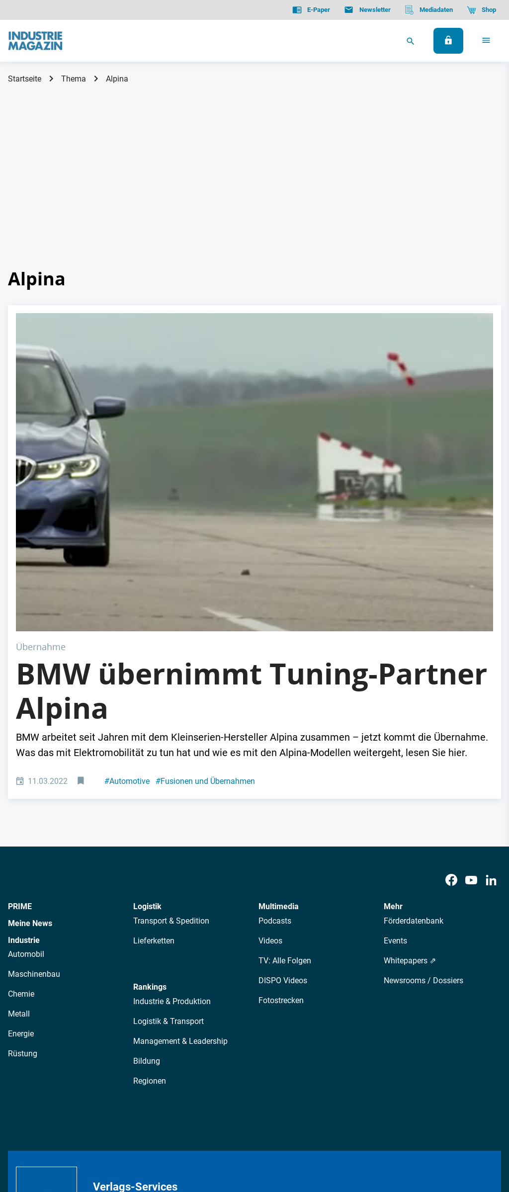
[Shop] (481, 10)
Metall (19, 854)
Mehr (393, 747)
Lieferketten (153, 781)
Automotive (127, 622)
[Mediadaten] (429, 10)
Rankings (150, 828)
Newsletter (196, 1046)
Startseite (24, 79)
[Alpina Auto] (254, 392)
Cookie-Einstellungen (210, 1134)
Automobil (26, 795)
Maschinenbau (34, 815)
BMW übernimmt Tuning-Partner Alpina (251, 532)
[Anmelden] (448, 41)
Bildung (146, 902)
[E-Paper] (311, 10)
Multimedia (278, 747)
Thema (73, 79)
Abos (232, 1046)
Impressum (111, 1134)
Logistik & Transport (168, 862)
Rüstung (22, 894)
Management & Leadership (180, 882)
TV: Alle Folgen (284, 801)
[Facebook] (451, 721)
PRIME (20, 747)
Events (395, 781)
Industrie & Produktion (172, 842)
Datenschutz (38, 1134)
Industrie (24, 781)
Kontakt (152, 1134)
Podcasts (274, 761)
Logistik (147, 747)
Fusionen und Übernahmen (205, 622)
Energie (21, 874)
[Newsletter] (367, 10)
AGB (76, 1134)
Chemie (21, 835)
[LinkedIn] (491, 721)
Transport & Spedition (171, 761)
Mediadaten (301, 1046)
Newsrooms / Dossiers (423, 821)
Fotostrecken (281, 841)
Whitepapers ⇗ (410, 801)
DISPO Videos (282, 821)
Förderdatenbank (413, 761)
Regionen (149, 922)
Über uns (108, 1046)
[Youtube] (471, 721)
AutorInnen (151, 1046)
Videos (270, 781)
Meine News (30, 764)
